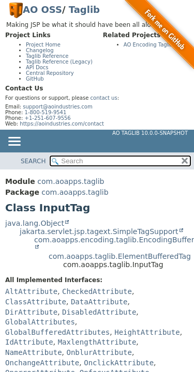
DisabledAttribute (99, 312)
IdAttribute (29, 342)
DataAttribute (99, 302)
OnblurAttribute (98, 352)
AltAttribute (31, 291)
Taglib (84, 9)
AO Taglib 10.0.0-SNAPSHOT (150, 133)
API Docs (37, 67)
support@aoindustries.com (57, 107)
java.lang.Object (34, 223)
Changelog (40, 50)
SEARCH (33, 161)
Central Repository (50, 73)
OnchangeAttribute (42, 363)
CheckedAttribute (97, 291)
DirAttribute (31, 312)
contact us (104, 98)
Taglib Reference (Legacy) (59, 62)
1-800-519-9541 (46, 112)
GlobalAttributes (40, 322)
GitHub (35, 79)
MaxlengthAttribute (97, 342)
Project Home (43, 45)
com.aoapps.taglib (70, 181)
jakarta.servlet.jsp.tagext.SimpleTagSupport (99, 231)
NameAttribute (33, 352)
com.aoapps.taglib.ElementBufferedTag (120, 256)
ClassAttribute (35, 302)
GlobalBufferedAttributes (57, 332)
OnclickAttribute (119, 363)
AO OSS (42, 9)
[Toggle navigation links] (14, 142)
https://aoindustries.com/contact (62, 124)
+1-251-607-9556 (48, 118)
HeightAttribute (147, 332)
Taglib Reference (47, 56)
